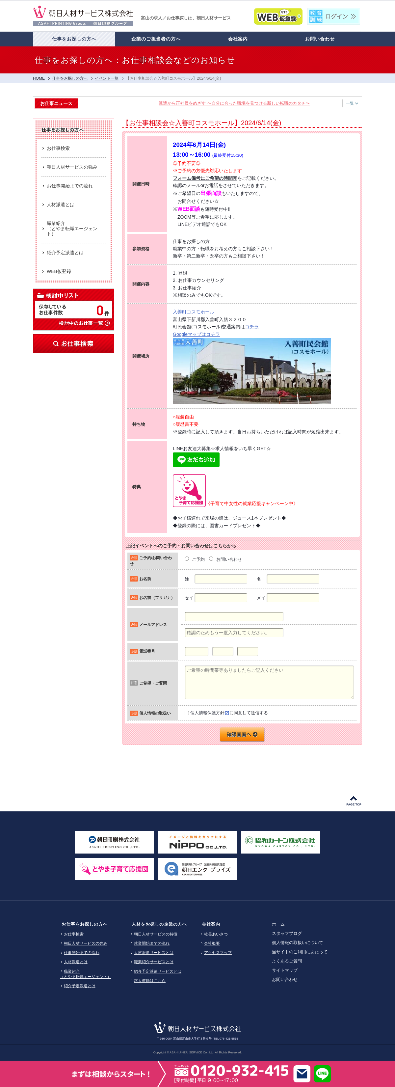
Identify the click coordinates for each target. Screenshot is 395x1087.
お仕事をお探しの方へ (85, 924)
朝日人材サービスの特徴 (155, 934)
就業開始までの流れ (152, 943)
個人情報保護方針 (207, 712)
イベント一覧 (106, 78)
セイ (189, 597)
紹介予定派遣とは (79, 986)
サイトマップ (285, 970)
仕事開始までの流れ (81, 952)
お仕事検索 (73, 343)
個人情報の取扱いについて (297, 942)
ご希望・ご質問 (153, 683)
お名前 (145, 579)
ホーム (278, 924)
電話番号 (147, 651)
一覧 (352, 103)
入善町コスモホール (193, 311)
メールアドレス (153, 624)
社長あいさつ (216, 934)
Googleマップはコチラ (196, 334)
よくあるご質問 (287, 961)
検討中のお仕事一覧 (84, 323)
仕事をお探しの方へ (70, 78)
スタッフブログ (287, 933)
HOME (39, 78)
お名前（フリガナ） (157, 597)
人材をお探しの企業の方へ (159, 924)
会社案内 (211, 924)
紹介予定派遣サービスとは (157, 971)
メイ (261, 597)
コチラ (252, 326)
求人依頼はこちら (150, 980)
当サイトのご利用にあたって (300, 951)
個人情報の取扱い (155, 713)
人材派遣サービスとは (153, 952)
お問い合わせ (285, 979)
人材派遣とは (76, 962)
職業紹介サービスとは (153, 962)
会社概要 (212, 943)
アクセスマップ (218, 952)
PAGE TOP (353, 804)
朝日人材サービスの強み (85, 943)
